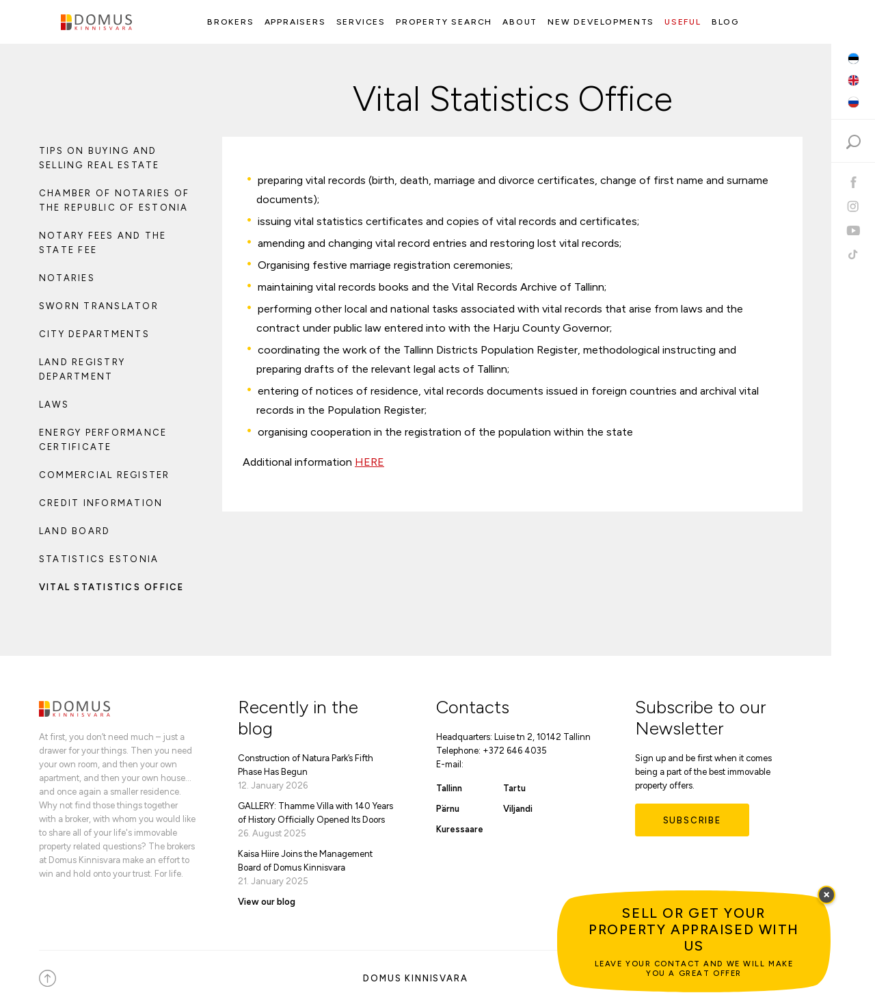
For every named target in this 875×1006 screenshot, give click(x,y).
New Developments (601, 22)
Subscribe (692, 820)
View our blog (266, 902)
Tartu (514, 788)
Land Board (74, 531)
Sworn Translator (99, 306)
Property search (444, 22)
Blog (725, 22)
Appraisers (295, 22)
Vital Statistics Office (112, 587)
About (519, 22)
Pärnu (447, 809)
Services (361, 22)
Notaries (67, 278)
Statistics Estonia (99, 559)
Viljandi (518, 809)
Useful (682, 22)
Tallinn (449, 788)
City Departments (94, 334)
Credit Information (101, 503)
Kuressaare (459, 829)
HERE (369, 461)
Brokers (230, 22)
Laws (54, 404)
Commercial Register (104, 475)
